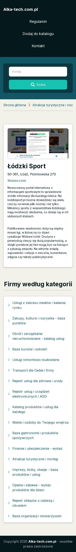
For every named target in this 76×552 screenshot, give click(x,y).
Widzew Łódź (16, 180)
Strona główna (14, 105)
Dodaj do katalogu (38, 34)
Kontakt (38, 46)
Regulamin (38, 21)
